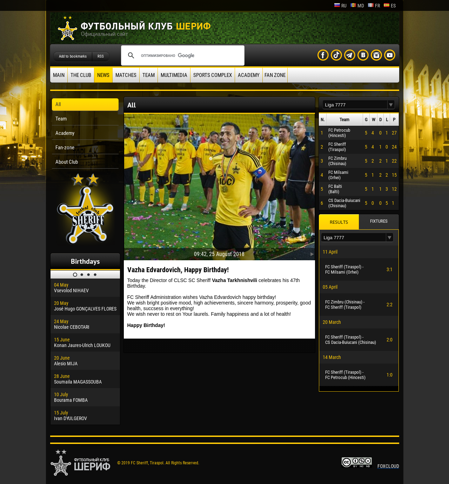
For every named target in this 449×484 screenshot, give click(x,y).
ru (340, 5)
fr (374, 5)
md (357, 5)
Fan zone (275, 75)
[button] (391, 104)
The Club (81, 75)
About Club (66, 162)
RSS (101, 56)
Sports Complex (212, 75)
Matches (125, 75)
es (389, 5)
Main (59, 75)
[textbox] (355, 104)
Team (148, 75)
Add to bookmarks (73, 56)
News (103, 75)
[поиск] (181, 55)
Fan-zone (64, 147)
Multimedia (174, 75)
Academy (249, 75)
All (58, 104)
